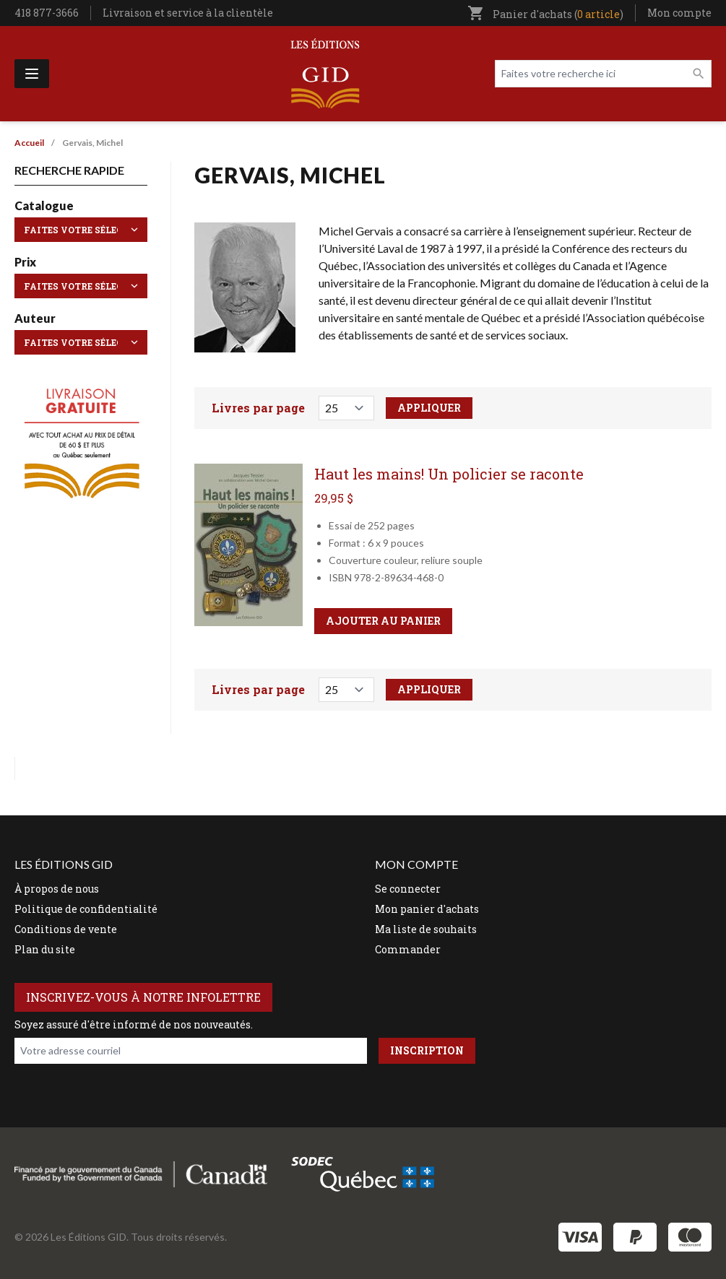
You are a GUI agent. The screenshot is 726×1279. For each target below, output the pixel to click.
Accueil (29, 142)
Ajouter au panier (383, 621)
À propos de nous (56, 889)
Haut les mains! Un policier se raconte (449, 473)
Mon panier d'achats (427, 909)
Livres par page (258, 407)
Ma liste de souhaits (426, 929)
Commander (408, 949)
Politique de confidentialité (85, 909)
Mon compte (679, 12)
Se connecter (408, 889)
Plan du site (44, 949)
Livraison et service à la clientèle (188, 12)
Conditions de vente (65, 929)
